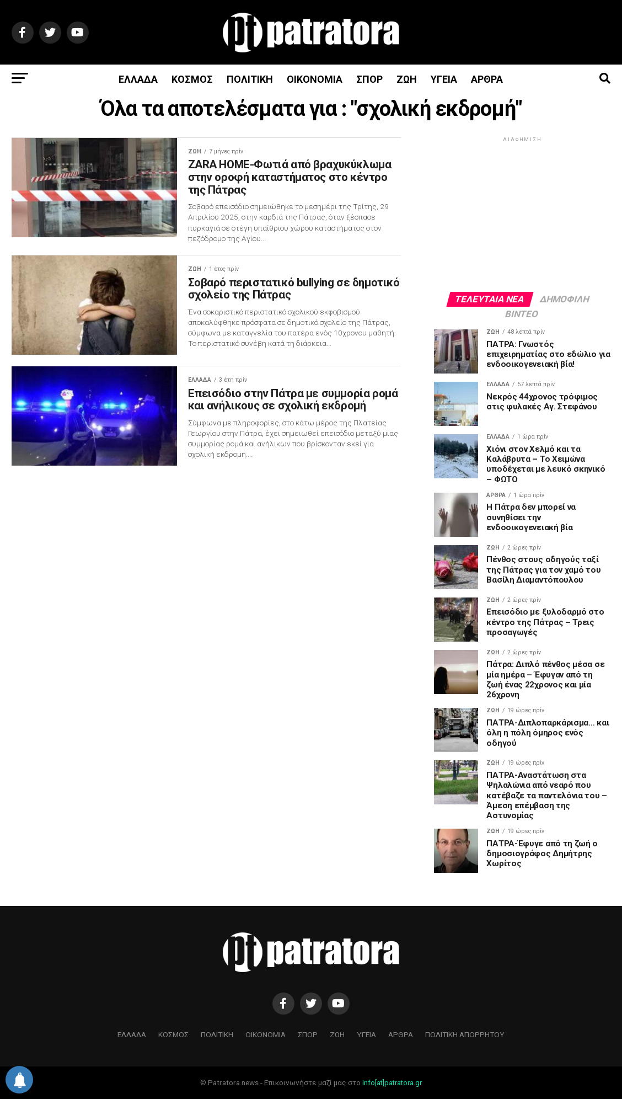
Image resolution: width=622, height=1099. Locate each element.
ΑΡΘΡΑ (487, 79)
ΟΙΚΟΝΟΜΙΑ (314, 79)
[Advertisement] (522, 213)
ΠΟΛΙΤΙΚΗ (250, 79)
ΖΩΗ (406, 79)
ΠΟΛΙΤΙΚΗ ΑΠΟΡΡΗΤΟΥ (465, 1034)
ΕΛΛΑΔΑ (138, 79)
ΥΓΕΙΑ (444, 79)
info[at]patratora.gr (392, 1083)
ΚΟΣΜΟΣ (192, 79)
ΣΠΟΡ (369, 79)
